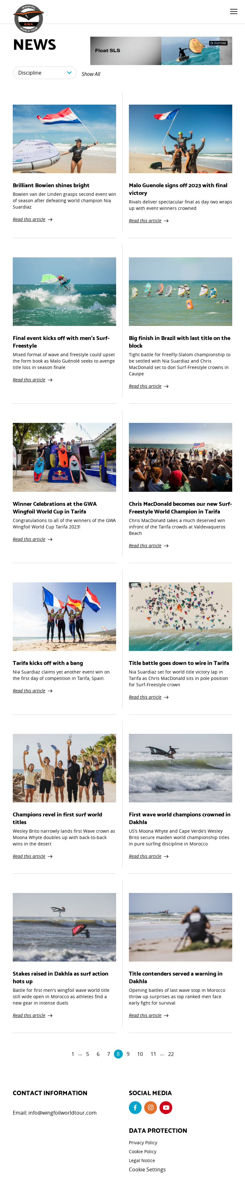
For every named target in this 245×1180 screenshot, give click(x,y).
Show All (91, 73)
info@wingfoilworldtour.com (62, 1112)
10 (140, 1054)
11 (153, 1054)
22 (171, 1054)
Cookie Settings (147, 1169)
